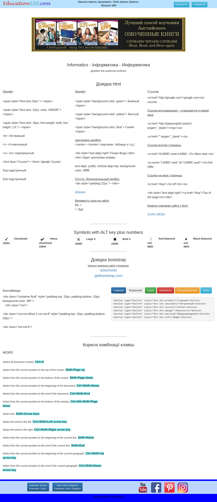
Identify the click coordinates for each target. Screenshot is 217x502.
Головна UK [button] (182, 4)
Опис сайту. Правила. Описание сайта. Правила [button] (67, 487)
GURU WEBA (156, 214)
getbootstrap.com (109, 276)
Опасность (165, 290)
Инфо (206, 290)
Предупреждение (187, 290)
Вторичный (135, 290)
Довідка (80, 192)
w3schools (108, 270)
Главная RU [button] (199, 4)
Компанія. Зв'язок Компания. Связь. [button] (38, 487)
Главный (119, 290)
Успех (150, 290)
